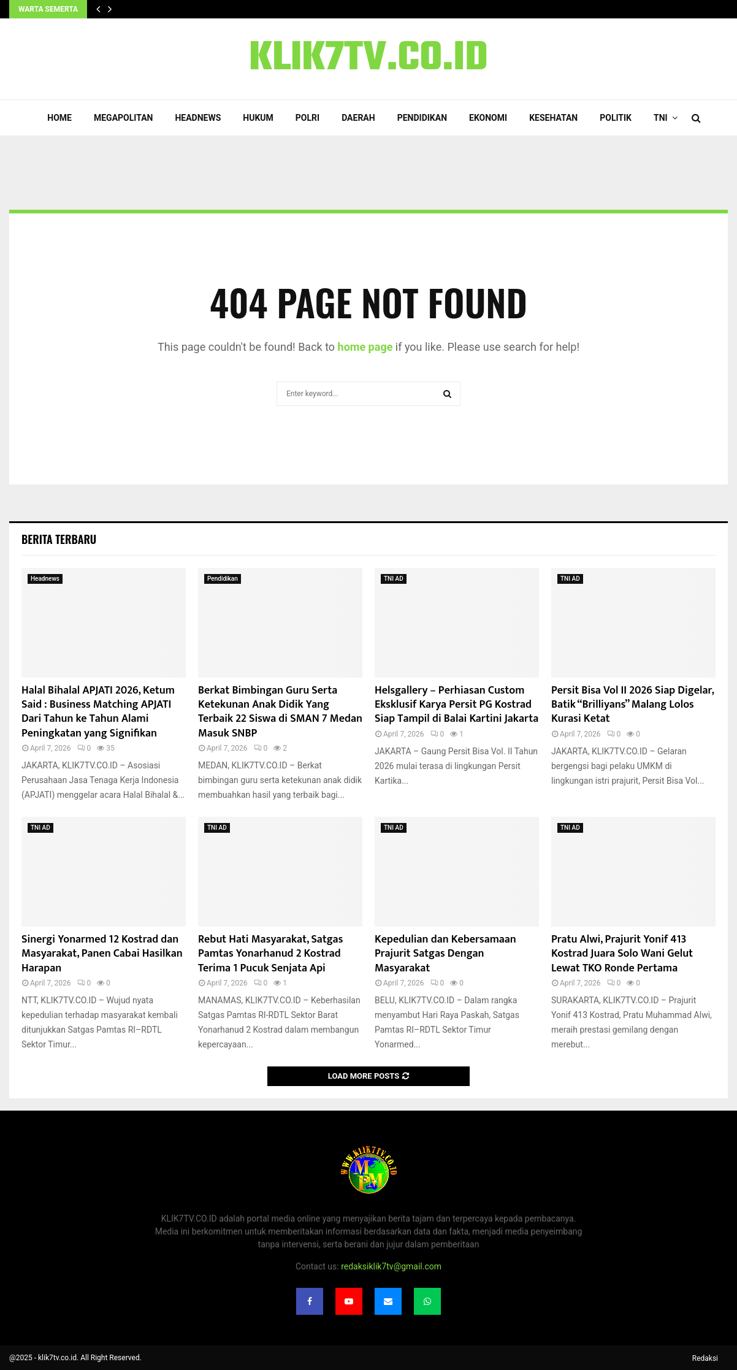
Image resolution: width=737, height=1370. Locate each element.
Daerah (358, 118)
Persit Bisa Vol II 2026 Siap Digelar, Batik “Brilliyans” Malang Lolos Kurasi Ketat (632, 705)
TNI (661, 118)
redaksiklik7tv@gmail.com (391, 1266)
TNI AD (393, 578)
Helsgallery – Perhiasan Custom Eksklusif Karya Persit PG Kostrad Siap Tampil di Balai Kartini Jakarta (456, 705)
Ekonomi (488, 118)
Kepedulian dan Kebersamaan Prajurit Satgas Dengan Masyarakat (445, 954)
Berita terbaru (58, 539)
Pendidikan (422, 118)
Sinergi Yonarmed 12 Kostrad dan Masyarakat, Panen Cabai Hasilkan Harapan (102, 954)
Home (59, 118)
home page (365, 346)
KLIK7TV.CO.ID (368, 59)
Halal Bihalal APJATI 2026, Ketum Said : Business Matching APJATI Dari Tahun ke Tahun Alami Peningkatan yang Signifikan (98, 712)
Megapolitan (123, 118)
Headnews (198, 118)
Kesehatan (553, 118)
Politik (616, 118)
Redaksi (705, 1358)
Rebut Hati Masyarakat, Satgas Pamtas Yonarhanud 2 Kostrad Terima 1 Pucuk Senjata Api (270, 954)
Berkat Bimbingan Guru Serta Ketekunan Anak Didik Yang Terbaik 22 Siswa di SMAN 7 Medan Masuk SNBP (280, 712)
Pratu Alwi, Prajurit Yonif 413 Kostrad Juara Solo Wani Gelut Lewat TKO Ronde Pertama (622, 954)
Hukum (258, 118)
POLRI (307, 118)
